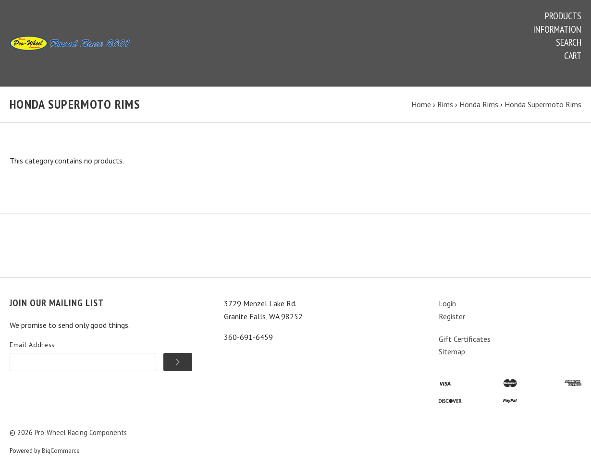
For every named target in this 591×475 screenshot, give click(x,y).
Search (568, 42)
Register (452, 316)
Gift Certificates (465, 339)
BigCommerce (61, 451)
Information (557, 29)
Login (447, 303)
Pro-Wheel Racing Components (81, 432)
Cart (572, 56)
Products (563, 16)
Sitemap (452, 351)
